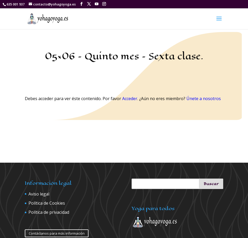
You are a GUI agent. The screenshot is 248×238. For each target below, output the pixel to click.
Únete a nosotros (203, 98)
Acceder (129, 98)
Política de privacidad (48, 212)
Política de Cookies (46, 203)
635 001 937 (16, 4)
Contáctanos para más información (57, 233)
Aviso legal (38, 194)
